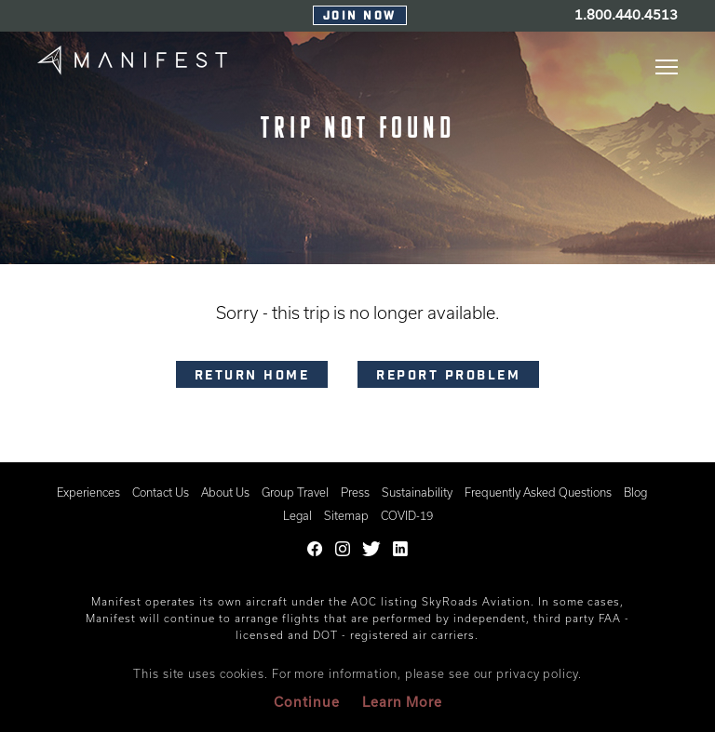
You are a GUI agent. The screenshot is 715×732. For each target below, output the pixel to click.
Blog (635, 492)
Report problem (448, 376)
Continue (307, 702)
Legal (297, 515)
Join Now (360, 16)
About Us (225, 492)
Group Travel (295, 492)
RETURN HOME (252, 376)
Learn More (402, 702)
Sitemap (346, 515)
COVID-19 (407, 515)
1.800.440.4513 (626, 14)
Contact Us (160, 492)
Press (355, 492)
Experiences (88, 492)
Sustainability (417, 492)
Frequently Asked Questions (538, 492)
